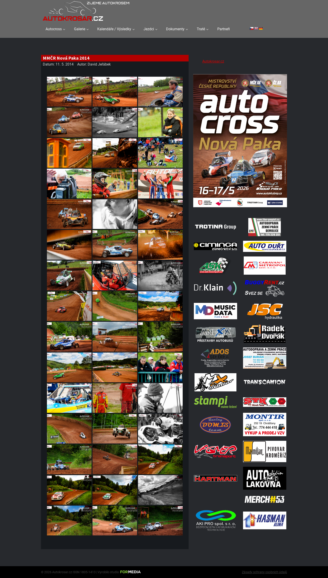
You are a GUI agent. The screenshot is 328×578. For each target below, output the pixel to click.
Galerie (79, 29)
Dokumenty (175, 29)
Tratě (201, 29)
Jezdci (149, 29)
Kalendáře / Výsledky (114, 29)
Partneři (223, 29)
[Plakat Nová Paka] (240, 207)
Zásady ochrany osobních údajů (264, 572)
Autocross (54, 29)
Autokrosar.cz (213, 61)
